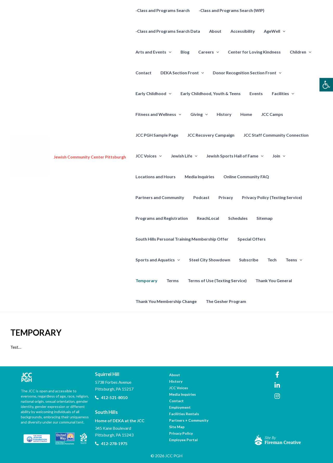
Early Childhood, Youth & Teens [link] (210, 93)
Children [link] (297, 52)
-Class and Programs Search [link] (162, 10)
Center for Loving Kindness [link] (252, 51)
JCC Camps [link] (269, 114)
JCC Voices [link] (148, 155)
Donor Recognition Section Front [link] (245, 72)
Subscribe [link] (194, 259)
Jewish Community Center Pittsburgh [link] (90, 156)
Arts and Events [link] (153, 52)
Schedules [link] (236, 218)
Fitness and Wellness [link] (158, 114)
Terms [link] (291, 259)
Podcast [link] (200, 197)
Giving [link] (198, 114)
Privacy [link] (224, 197)
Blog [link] (184, 51)
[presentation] (280, 31)
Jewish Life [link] (183, 155)
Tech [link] (216, 259)
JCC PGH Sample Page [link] (156, 135)
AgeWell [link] (272, 31)
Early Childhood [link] (153, 93)
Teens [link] (238, 259)
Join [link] (276, 155)
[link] (326, 84)
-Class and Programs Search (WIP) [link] (230, 10)
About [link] (214, 31)
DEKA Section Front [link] (181, 72)
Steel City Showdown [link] (155, 259)
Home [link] (244, 114)
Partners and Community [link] (159, 197)
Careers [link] (207, 52)
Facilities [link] (281, 93)
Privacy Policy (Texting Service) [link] (270, 197)
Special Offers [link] (250, 238)
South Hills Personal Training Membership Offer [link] (181, 238)
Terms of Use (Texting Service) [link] (164, 280)
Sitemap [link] (262, 218)
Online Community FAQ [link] (244, 176)
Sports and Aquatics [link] (295, 239)
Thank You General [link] (220, 280)
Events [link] (254, 93)
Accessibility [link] (241, 31)
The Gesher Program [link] (155, 301)
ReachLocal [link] (207, 218)
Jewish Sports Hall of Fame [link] (233, 155)
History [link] (222, 114)
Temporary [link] (266, 259)
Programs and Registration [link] (161, 218)
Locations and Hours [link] (155, 176)
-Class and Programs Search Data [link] (167, 31)
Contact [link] (143, 72)
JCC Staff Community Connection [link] (274, 135)
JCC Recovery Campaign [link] (209, 135)
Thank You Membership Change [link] (277, 280)
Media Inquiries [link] (198, 176)
